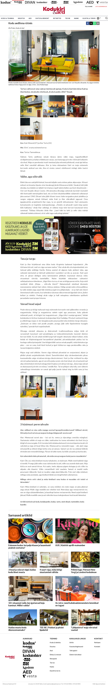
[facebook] (87, 23)
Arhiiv (71, 642)
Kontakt (97, 646)
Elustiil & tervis (89, 18)
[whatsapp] (94, 23)
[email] (98, 23)
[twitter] (91, 23)
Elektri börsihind (75, 655)
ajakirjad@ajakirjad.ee (53, 684)
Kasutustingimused (76, 646)
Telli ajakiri (88, 6)
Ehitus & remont (42, 18)
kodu (38, 502)
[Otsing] (106, 18)
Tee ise (67, 18)
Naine (76, 18)
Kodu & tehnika (7, 18)
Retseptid (57, 18)
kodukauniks (45, 502)
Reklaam (97, 642)
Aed (30, 18)
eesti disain (65, 502)
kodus (53, 502)
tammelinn (75, 502)
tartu (59, 502)
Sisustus (21, 18)
